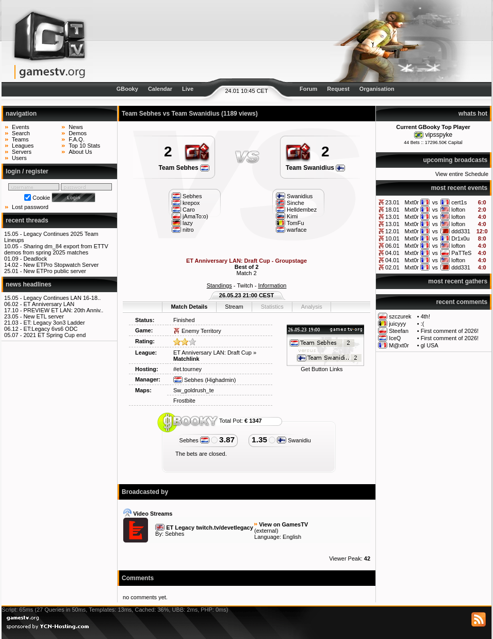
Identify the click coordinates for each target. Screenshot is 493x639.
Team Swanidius (315, 167)
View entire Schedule (461, 174)
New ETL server (43, 316)
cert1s (459, 202)
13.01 (392, 217)
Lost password (30, 207)
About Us (80, 152)
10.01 (392, 238)
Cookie (41, 198)
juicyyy (397, 324)
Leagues (23, 145)
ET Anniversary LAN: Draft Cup (212, 352)
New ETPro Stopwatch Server (60, 265)
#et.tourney (187, 369)
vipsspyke (438, 134)
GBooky (127, 89)
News (76, 127)
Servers (21, 152)
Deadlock (35, 258)
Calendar (160, 89)
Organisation (377, 89)
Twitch (245, 285)
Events (20, 127)
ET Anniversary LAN (48, 304)
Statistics (272, 306)
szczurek (400, 316)
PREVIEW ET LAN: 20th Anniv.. (63, 310)
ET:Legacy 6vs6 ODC (50, 329)
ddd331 (460, 231)
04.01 (392, 253)
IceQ (395, 338)
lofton (458, 209)
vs (435, 202)
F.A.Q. (77, 139)
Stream (234, 306)
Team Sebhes (184, 167)
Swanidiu (294, 440)
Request (338, 89)
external (266, 531)
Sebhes (188, 380)
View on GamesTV (283, 524)
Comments (138, 578)
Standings (219, 285)
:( (422, 324)
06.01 (392, 246)
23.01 (392, 202)
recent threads (27, 220)
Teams (20, 139)
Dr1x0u (460, 238)
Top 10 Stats (84, 145)
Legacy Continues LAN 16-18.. (62, 298)
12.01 (392, 231)
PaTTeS (461, 253)
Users (19, 158)
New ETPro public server (54, 271)
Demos (78, 133)
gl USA (429, 345)
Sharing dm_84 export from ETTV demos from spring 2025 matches (56, 249)
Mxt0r (411, 202)
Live (187, 89)
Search (21, 133)
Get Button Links (321, 369)
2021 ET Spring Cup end (54, 335)
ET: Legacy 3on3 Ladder (54, 323)
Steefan (398, 331)
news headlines (29, 284)
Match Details (189, 306)
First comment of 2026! (450, 331)
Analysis (311, 306)
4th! (425, 316)
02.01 (392, 267)
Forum (308, 89)
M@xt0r (399, 345)
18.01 (392, 209)
